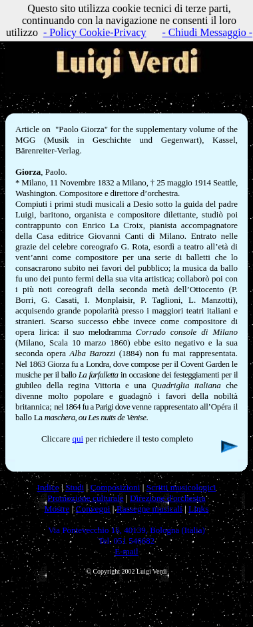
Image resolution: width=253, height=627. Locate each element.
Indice (48, 487)
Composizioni (115, 487)
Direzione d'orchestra (168, 498)
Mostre (57, 509)
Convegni (93, 509)
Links (198, 509)
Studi (74, 487)
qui (77, 439)
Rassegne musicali (149, 509)
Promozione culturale (85, 498)
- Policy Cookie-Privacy (94, 32)
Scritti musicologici (181, 487)
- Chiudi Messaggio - (207, 32)
